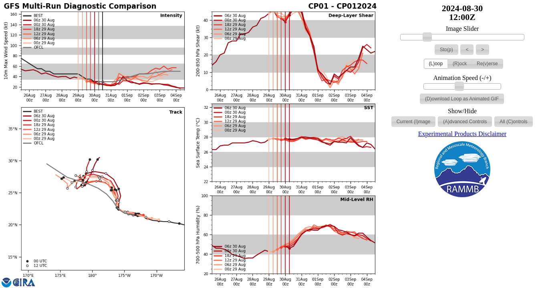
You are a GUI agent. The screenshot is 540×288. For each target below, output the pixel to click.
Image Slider (462, 29)
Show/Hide (462, 111)
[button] (446, 49)
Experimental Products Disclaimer (462, 133)
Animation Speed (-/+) (462, 78)
